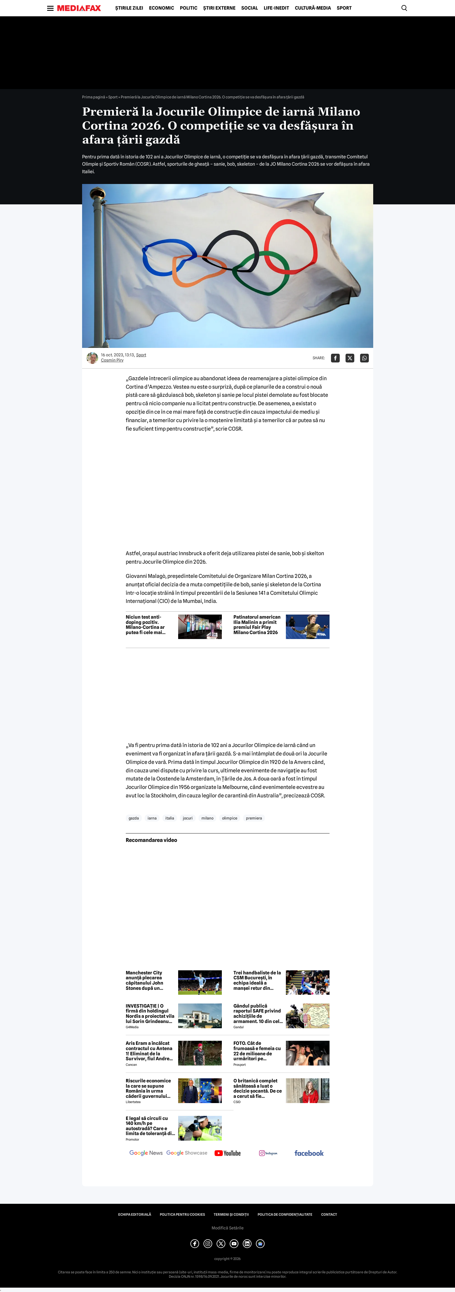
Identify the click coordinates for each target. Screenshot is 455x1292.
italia (169, 818)
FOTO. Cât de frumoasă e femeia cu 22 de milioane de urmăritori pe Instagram (257, 1051)
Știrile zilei (129, 8)
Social (249, 8)
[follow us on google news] (146, 1153)
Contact (329, 1215)
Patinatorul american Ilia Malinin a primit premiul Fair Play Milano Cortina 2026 (257, 625)
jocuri (188, 818)
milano (207, 818)
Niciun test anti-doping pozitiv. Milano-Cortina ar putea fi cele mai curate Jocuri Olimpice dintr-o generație (145, 625)
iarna (152, 818)
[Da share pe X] (350, 358)
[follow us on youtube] (227, 1153)
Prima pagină (93, 97)
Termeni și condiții (231, 1215)
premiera (254, 818)
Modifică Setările (228, 1228)
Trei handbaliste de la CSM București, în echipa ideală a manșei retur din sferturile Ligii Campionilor (257, 980)
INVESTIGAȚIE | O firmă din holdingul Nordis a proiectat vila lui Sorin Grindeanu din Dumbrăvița (150, 1013)
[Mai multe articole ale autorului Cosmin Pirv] (92, 358)
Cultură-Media (313, 8)
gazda (134, 818)
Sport (344, 8)
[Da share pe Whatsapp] (364, 358)
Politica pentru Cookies (182, 1215)
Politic (188, 8)
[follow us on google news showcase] (187, 1153)
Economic (161, 8)
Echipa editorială (134, 1215)
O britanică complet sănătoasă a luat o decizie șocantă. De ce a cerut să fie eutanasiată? (257, 1088)
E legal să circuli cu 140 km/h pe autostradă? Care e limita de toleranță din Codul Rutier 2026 (150, 1126)
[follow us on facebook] (309, 1153)
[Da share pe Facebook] (335, 358)
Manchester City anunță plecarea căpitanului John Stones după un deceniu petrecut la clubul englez (147, 980)
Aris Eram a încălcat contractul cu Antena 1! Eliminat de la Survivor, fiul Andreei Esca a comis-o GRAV (149, 1051)
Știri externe (219, 8)
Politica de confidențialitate (285, 1215)
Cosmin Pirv (112, 360)
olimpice (229, 818)
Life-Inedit (276, 8)
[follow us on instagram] (268, 1153)
